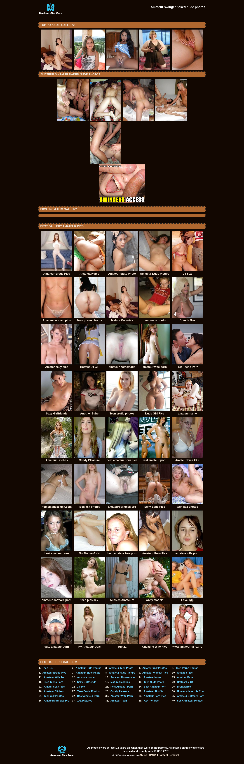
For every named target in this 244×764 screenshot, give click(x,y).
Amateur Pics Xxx (154, 691)
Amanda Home (86, 677)
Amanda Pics (185, 672)
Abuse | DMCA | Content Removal (159, 755)
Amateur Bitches (54, 691)
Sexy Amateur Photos (190, 700)
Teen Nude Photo (154, 682)
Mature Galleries (120, 682)
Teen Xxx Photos (54, 696)
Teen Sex (47, 668)
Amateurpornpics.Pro (56, 700)
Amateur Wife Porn (55, 677)
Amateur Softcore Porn (190, 696)
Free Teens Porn (53, 682)
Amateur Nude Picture (122, 672)
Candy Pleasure (119, 691)
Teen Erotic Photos (88, 691)
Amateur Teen (118, 700)
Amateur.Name (152, 677)
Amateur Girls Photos (88, 668)
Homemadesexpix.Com (190, 691)
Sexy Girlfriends (86, 682)
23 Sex (81, 686)
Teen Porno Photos (187, 668)
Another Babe (185, 677)
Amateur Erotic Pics (54, 672)
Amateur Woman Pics (155, 672)
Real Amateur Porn (121, 686)
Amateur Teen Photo (121, 668)
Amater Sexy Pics (54, 686)
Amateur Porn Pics (155, 696)
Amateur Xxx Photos (154, 668)
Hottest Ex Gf (185, 682)
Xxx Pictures (84, 700)
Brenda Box (184, 686)
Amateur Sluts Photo (88, 672)
